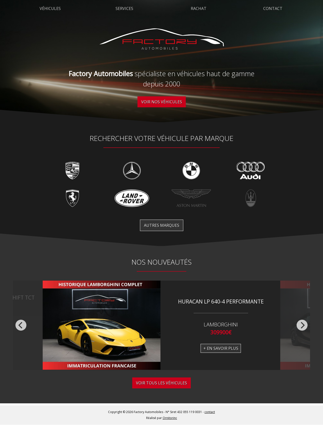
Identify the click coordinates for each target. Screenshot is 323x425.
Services (124, 8)
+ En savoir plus (220, 348)
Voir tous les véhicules (161, 383)
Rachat (198, 8)
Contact (272, 8)
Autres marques (161, 225)
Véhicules (50, 8)
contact (209, 412)
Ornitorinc (170, 418)
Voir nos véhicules (161, 102)
